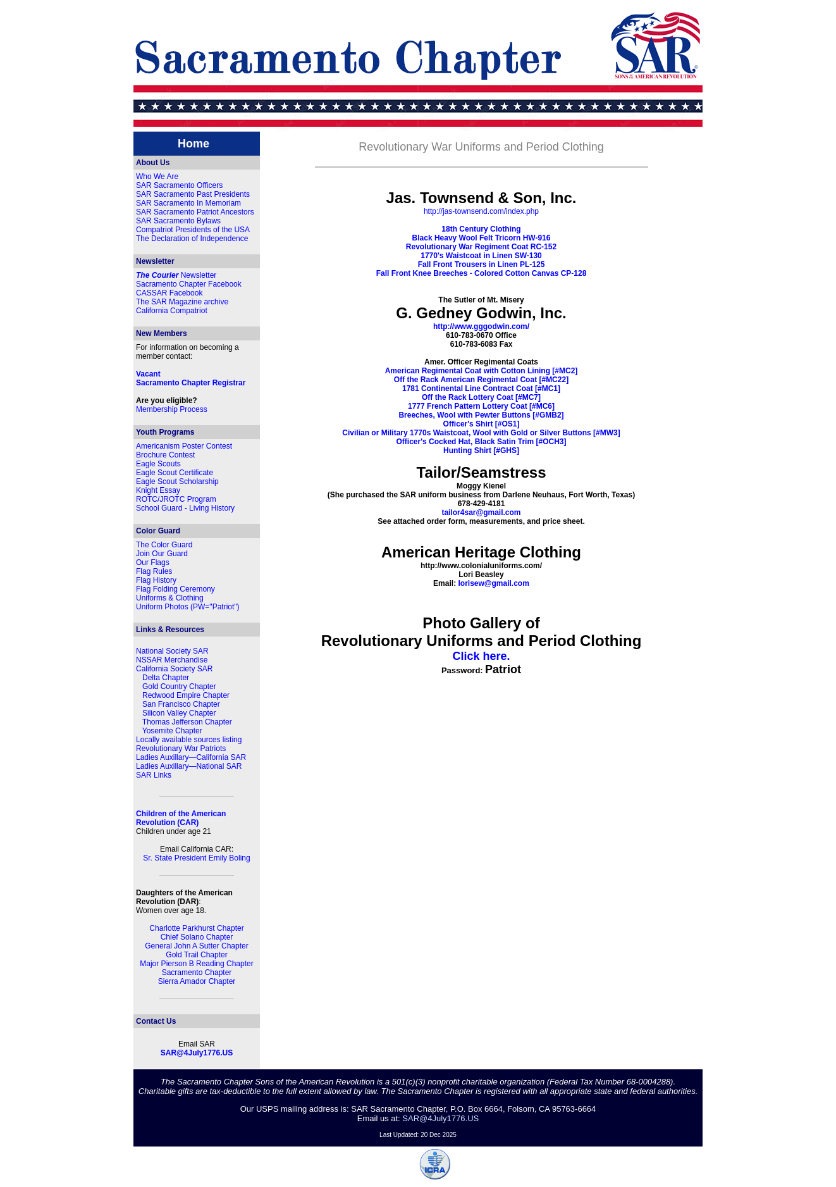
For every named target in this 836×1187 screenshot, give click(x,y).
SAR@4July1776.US (197, 1052)
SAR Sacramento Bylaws (178, 220)
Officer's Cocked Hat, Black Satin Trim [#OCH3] (481, 441)
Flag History (156, 580)
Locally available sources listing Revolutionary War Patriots (189, 744)
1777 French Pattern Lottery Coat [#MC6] (481, 406)
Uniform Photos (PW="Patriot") (188, 606)
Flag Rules (154, 571)
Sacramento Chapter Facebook (189, 284)
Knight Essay (158, 490)
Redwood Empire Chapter (186, 695)
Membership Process (171, 409)
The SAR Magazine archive (182, 301)
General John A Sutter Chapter (196, 946)
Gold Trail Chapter (196, 954)
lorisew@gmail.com (493, 583)
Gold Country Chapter (179, 686)
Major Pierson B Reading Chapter (196, 963)
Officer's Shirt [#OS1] (481, 423)
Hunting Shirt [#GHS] (481, 450)
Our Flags (152, 562)
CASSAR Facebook (169, 293)
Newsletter (176, 275)
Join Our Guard (162, 553)
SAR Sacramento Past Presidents (193, 194)
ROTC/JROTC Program (176, 499)
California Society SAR (174, 668)
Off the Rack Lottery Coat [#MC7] (481, 397)
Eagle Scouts (158, 463)
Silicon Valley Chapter (179, 713)
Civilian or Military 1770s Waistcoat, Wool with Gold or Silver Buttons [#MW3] (481, 432)
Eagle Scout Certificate (174, 472)
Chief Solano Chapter (197, 937)
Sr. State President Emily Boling (196, 858)
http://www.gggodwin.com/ (481, 326)
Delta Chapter (165, 677)
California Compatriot (171, 310)
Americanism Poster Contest (184, 446)
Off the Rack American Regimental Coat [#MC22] (481, 379)
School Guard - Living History (185, 508)
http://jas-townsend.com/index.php (481, 211)
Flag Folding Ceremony (175, 589)
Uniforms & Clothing (170, 598)
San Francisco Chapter (181, 704)
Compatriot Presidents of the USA (193, 229)
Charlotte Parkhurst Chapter (196, 928)
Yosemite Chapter (172, 730)
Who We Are (157, 176)
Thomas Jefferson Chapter (187, 722)
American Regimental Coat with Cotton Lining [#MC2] (481, 370)
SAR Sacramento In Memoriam (188, 203)
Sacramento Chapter (197, 972)
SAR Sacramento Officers (179, 185)
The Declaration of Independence (192, 238)
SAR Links (153, 775)
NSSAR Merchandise (171, 660)
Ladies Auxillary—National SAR (189, 766)
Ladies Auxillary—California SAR (191, 757)
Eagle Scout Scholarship (177, 481)
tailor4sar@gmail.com (480, 512)
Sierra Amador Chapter (197, 981)
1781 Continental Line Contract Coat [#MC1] (481, 388)
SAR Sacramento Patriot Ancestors (195, 212)
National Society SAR (172, 651)
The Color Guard (164, 544)
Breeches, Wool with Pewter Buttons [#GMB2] (480, 415)
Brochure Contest (165, 455)
